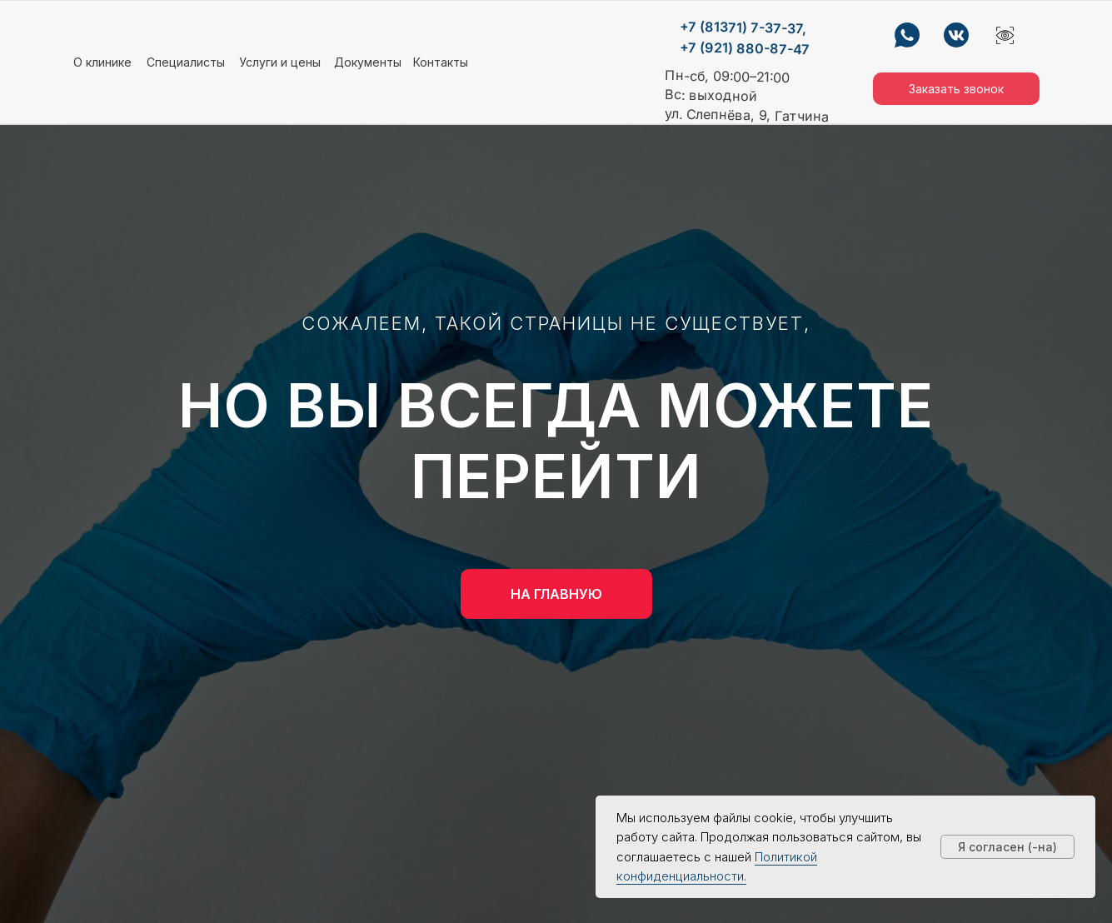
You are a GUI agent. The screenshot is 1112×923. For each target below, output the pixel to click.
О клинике (102, 62)
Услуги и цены (280, 62)
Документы (367, 62)
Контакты (440, 62)
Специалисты (186, 62)
